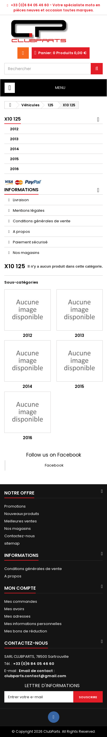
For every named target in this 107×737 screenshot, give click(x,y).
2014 (14, 149)
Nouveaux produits (21, 513)
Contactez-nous (19, 536)
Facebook (54, 465)
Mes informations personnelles (33, 623)
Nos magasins (25, 252)
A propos (21, 231)
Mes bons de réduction (25, 631)
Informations (21, 189)
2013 (14, 139)
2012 (14, 129)
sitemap (12, 543)
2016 (14, 169)
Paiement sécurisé (30, 242)
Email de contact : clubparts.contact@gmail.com (35, 673)
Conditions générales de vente (41, 221)
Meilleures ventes (20, 521)
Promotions (15, 506)
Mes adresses (17, 616)
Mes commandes (20, 601)
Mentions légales (28, 210)
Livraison (20, 200)
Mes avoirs (14, 609)
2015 (14, 159)
